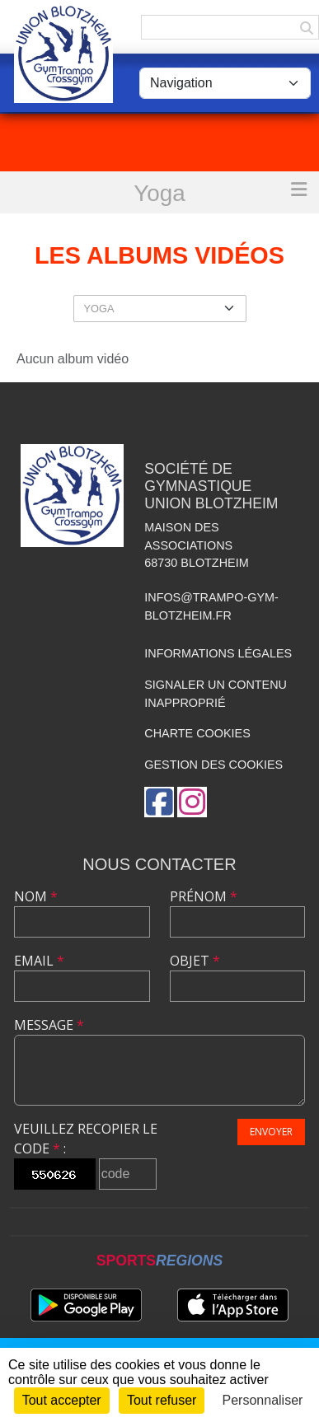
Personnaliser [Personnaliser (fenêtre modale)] (263, 1400)
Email (39, 961)
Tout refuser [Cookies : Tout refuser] (161, 1400)
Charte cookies (197, 733)
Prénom (203, 896)
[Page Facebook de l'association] (159, 802)
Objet (195, 961)
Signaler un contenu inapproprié (215, 693)
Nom (36, 896)
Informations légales (218, 653)
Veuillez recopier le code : (85, 1139)
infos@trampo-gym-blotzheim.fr (211, 606)
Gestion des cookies (213, 764)
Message (49, 1025)
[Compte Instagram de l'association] (192, 802)
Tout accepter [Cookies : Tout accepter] (61, 1400)
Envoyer (271, 1132)
